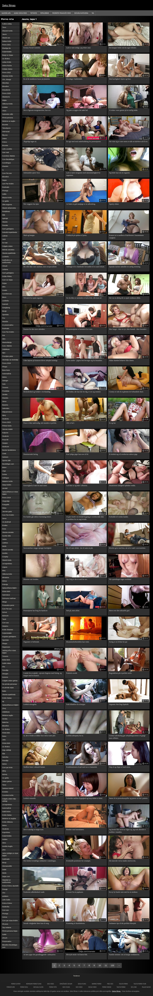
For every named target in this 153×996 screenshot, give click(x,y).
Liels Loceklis (7, 149)
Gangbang (6, 308)
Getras (4, 917)
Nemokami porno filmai (34, 984)
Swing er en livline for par (118, 642)
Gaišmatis (6, 859)
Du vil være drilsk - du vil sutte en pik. (79, 548)
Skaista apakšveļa (8, 253)
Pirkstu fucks (7, 426)
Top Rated (33, 13)
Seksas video (92, 987)
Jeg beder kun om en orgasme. (119, 173)
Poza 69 (5, 440)
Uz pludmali (6, 522)
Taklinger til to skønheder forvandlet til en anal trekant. (85, 267)
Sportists (5, 314)
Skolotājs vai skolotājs (10, 360)
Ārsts (4, 529)
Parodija (5, 670)
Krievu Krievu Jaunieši (10, 886)
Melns (4, 377)
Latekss (5, 543)
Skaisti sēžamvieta (9, 208)
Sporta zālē (6, 460)
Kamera (5, 677)
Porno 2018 (6, 363)
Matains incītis (7, 481)
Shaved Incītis (7, 31)
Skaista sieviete (8, 532)
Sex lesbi (134, 987)
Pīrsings (5, 190)
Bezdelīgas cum (8, 464)
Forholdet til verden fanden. (118, 517)
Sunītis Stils (6, 536)
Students (5, 419)
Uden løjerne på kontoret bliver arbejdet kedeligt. (40, 360)
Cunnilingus (6, 163)
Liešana (5, 269)
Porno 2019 (6, 497)
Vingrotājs (5, 501)
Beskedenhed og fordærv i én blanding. (37, 392)
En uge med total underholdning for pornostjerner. (83, 141)
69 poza (5, 924)
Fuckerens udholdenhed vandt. (34, 892)
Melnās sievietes (8, 250)
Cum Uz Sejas (7, 280)
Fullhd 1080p (7, 24)
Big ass (5, 135)
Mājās (4, 100)
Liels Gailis (6, 900)
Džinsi (4, 581)
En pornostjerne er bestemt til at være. (79, 329)
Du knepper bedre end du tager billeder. (123, 48)
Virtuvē (4, 266)
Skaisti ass (6, 38)
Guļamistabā (6, 52)
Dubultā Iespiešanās (9, 232)
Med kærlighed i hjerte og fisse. (120, 79)
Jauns (4, 34)
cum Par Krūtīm (8, 184)
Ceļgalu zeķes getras (9, 681)
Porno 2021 (6, 45)
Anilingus (5, 478)
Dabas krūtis (6, 41)
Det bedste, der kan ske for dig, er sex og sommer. (83, 392)
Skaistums (6, 97)
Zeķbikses (6, 349)
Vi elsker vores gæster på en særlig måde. (123, 110)
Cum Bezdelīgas (8, 159)
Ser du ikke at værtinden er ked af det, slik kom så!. (84, 298)
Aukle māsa (6, 663)
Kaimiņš (5, 304)
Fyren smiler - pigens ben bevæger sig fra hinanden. (84, 360)
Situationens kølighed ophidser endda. (122, 485)
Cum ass (5, 623)
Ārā (3, 335)
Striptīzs (5, 626)
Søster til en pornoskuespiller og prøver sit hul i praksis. (128, 798)
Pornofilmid (11, 987)
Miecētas (5, 83)
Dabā (4, 869)
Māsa (4, 508)
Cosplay (5, 557)
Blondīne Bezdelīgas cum (9, 946)
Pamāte (5, 225)
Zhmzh (4, 938)
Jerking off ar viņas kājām (9, 651)
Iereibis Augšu (7, 846)
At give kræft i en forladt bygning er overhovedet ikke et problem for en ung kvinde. (85, 518)
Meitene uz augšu (8, 121)
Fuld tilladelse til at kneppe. (76, 704)
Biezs (4, 297)
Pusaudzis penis (8, 605)
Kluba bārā (6, 591)
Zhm (4, 850)
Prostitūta (5, 391)
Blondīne (5, 86)
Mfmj (4, 771)
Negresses (6, 647)
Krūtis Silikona (7, 822)
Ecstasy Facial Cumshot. (32, 48)
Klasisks (5, 166)
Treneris (5, 387)
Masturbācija (7, 342)
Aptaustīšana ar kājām (10, 705)
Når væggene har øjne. (31, 204)
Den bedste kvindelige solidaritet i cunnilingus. (39, 861)
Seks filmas (9, 5)
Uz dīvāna (6, 58)
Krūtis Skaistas (7, 629)
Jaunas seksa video (20, 13)
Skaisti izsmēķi (7, 550)
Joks (4, 740)
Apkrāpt (5, 218)
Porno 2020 (6, 93)
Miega (4, 602)
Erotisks (5, 792)
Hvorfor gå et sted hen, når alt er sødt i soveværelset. (127, 548)
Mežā (4, 546)
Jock (4, 239)
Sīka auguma (7, 204)
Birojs (4, 862)
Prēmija (5, 584)
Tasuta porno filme (140, 984)
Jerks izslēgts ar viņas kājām (10, 854)
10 (100, 965)
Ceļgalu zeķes (7, 246)
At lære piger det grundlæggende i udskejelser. (39, 955)
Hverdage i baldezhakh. (74, 79)
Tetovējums (6, 128)
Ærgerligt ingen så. (30, 141)
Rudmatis (5, 187)
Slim (3, 339)
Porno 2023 (6, 422)
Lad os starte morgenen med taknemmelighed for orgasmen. (83, 174)
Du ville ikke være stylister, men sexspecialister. (40, 267)
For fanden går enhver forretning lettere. (37, 517)
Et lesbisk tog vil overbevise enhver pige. (123, 454)
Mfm (3, 287)
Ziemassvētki (7, 866)
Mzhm (4, 764)
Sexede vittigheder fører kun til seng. (36, 923)
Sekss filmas (116, 991)
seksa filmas (82, 984)
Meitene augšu (7, 715)
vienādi (4, 488)
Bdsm (4, 467)
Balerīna (5, 722)
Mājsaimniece (7, 412)
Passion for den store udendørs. (34, 329)
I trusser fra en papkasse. (74, 892)
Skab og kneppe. (29, 235)
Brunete (5, 124)
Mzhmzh (5, 616)
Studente (5, 829)
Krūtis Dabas (7, 698)
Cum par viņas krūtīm (10, 920)
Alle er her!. (70, 423)
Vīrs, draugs (6, 79)
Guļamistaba (6, 836)
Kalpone (5, 433)
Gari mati (5, 152)
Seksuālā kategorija (81, 13)
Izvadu (4, 290)
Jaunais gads (7, 511)
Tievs (4, 27)
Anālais (5, 107)
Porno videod (106, 987)
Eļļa (3, 753)
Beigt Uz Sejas (7, 55)
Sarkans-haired (7, 788)
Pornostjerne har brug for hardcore (35, 610)
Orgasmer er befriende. (31, 642)
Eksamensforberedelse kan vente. (77, 642)
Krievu (4, 142)
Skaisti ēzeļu (6, 560)
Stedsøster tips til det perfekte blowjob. (122, 923)
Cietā (4, 453)
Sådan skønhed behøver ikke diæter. (121, 360)
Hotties (4, 839)
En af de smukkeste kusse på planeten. (36, 79)
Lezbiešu (5, 256)
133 (112, 965)
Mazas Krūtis (7, 197)
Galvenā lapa (6, 13)
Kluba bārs (6, 733)
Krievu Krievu (7, 903)
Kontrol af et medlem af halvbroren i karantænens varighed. (126, 236)
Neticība (5, 757)
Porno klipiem (16, 984)
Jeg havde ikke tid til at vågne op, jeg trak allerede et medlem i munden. (127, 831)
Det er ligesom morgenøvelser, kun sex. (37, 110)
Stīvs (4, 843)
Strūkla (4, 394)
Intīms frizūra (7, 65)
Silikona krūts (7, 574)
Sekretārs (5, 408)
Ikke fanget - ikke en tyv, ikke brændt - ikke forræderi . (128, 329)
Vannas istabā (7, 429)
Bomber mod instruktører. (75, 829)
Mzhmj (4, 774)
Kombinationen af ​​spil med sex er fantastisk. (81, 767)
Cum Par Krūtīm (8, 332)
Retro (4, 736)
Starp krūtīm (6, 485)
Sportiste (5, 640)
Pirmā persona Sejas (9, 931)
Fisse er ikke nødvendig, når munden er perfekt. (40, 423)
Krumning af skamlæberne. (75, 923)
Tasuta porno (123, 984)
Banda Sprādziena (9, 450)
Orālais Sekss (7, 69)
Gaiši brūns (6, 811)
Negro (4, 180)
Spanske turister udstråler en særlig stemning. (125, 267)
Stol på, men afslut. (73, 610)
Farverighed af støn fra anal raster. (35, 485)
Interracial (5, 131)
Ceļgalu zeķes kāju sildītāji (9, 800)
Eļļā (3, 215)
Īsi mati (4, 243)
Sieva (4, 401)
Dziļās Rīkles (7, 276)
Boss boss (6, 370)
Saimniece (6, 595)
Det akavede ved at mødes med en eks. (122, 861)
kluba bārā (6, 660)
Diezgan (5, 674)
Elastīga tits (6, 48)
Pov (3, 318)
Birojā (4, 311)
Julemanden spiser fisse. (31, 173)
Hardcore (5, 446)
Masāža (5, 321)
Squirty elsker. (114, 204)
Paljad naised (146, 987)
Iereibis (4, 553)
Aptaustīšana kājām (9, 588)
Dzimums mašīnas (9, 598)
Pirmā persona (7, 118)
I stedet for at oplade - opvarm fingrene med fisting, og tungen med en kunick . (42, 674)
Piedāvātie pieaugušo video (61, 13)
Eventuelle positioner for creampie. (78, 861)
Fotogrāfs (5, 504)
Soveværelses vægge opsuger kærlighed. (37, 548)
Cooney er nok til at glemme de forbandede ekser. (126, 392)
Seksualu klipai (38, 987)
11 (106, 965)
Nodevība (5, 907)
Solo (4, 384)
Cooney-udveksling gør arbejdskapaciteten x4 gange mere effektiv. (127, 737)
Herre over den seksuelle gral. (119, 610)
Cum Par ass (7, 173)
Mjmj (4, 415)
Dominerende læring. (30, 454)
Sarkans (5, 457)
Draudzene (6, 90)
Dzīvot (4, 612)
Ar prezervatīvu (7, 325)
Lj (3, 170)
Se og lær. (112, 423)
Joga (4, 471)
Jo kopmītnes (7, 563)
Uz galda (5, 201)
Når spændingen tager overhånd (120, 579)
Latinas (4, 236)
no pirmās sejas (8, 687)
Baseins (5, 405)
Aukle (4, 934)
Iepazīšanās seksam (66, 984)
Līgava (4, 567)
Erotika (4, 525)
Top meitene (6, 927)
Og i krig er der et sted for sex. (76, 579)
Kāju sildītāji (6, 750)
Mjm (3, 353)
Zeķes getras (7, 781)
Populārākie (44, 13)
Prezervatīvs (6, 941)
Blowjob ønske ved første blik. (77, 955)
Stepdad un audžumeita (6, 881)
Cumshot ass (7, 294)
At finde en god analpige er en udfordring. (80, 204)
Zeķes (4, 138)
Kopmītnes (6, 832)
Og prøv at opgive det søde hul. (77, 110)
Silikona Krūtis (7, 104)
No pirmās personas (9, 684)
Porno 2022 (6, 72)
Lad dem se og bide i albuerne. (77, 485)
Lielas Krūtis (6, 62)
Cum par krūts (7, 767)
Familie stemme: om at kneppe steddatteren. (124, 955)
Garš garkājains (8, 229)
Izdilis (4, 194)
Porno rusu (24, 987)
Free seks (110, 984)
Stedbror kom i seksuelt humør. (34, 767)
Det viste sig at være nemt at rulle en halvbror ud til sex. (128, 141)
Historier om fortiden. (31, 579)
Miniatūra (5, 577)
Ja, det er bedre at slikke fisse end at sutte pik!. (39, 736)
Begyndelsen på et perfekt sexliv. (120, 673)
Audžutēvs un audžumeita (7, 261)
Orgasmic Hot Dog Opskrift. (119, 704)
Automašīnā (6, 374)
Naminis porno (97, 984)
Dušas (4, 474)
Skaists (4, 222)
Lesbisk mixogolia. (30, 704)
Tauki (4, 619)
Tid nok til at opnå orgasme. (33, 298)
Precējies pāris (7, 356)
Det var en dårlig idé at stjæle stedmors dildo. (125, 298)
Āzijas (4, 283)
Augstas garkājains (9, 636)
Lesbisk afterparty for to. (74, 736)
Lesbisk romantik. (29, 798)
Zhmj (4, 708)
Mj (3, 701)
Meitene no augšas (9, 818)
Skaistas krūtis (7, 76)
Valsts (4, 539)
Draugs (4, 889)
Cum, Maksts (7, 346)
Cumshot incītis (7, 795)
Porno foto (53, 987)
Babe (4, 691)
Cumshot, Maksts (8, 156)
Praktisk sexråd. (71, 673)
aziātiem (5, 896)
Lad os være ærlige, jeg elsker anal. (78, 48)
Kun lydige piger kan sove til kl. (77, 454)
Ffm (3, 667)
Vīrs (3, 893)
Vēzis (4, 111)
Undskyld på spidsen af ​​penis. (76, 235)
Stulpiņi (5, 443)
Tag (93, 13)
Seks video (50, 984)
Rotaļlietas (6, 211)
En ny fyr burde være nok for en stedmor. (123, 892)
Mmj (3, 570)
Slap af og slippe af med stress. (120, 767)
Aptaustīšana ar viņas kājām (10, 493)
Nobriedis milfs (7, 114)
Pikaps (4, 367)
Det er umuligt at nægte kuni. (33, 829)
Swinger (5, 380)
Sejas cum (6, 876)
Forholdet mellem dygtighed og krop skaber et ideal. (84, 798)
